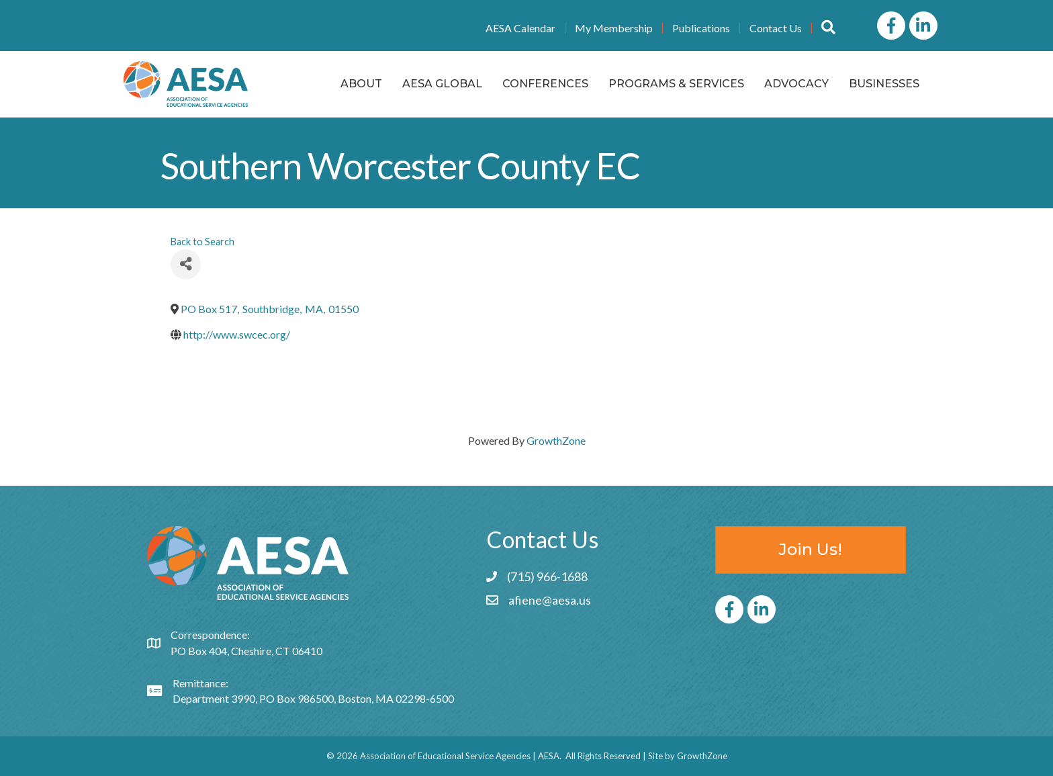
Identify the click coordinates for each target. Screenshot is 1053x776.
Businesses (884, 83)
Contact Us (775, 28)
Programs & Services (676, 83)
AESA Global (442, 83)
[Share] (186, 264)
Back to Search (202, 241)
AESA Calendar (520, 28)
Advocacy (796, 83)
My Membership (614, 28)
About (361, 83)
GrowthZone (556, 440)
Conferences (545, 83)
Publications (701, 28)
